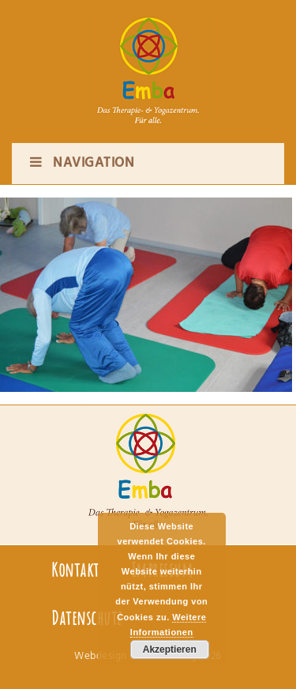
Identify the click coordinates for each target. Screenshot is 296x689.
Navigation (81, 163)
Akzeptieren (170, 649)
